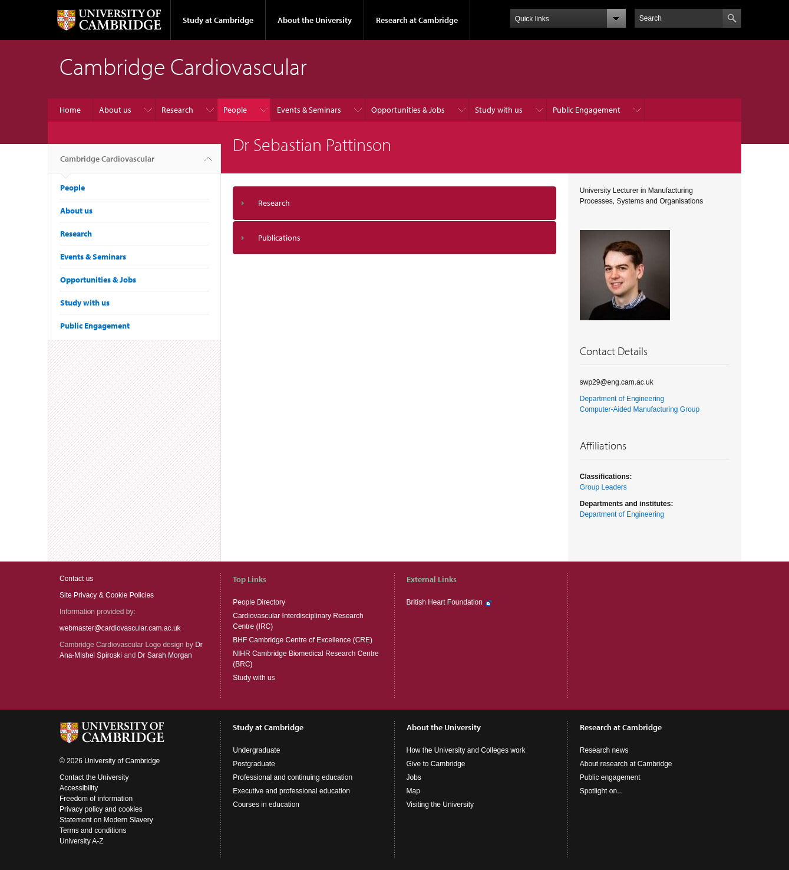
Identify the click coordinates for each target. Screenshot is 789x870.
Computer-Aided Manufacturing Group (639, 409)
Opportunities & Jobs (408, 109)
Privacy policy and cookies (101, 809)
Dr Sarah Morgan (165, 655)
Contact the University (94, 777)
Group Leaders (603, 487)
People (235, 109)
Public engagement (610, 777)
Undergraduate (256, 750)
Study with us (499, 109)
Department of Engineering (622, 399)
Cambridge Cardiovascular (107, 163)
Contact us (76, 578)
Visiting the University (440, 804)
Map (413, 791)
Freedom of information (96, 799)
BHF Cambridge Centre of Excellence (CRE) (302, 640)
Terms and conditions (93, 830)
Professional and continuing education (292, 777)
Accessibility (79, 788)
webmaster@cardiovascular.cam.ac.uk (120, 628)
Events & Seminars (309, 109)
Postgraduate (254, 764)
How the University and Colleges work (466, 750)
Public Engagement (586, 109)
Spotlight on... (601, 791)
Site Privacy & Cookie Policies (107, 595)
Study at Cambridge (218, 20)
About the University (315, 20)
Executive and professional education (291, 791)
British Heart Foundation (445, 602)
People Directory (259, 602)
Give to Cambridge (436, 764)
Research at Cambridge (417, 20)
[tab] (394, 203)
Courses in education (266, 804)
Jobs (414, 777)
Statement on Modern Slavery (106, 820)
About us (115, 109)
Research (177, 109)
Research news (604, 750)
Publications (279, 237)
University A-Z (82, 841)
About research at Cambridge (626, 764)
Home (70, 109)
